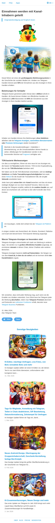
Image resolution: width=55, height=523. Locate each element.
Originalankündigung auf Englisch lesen (19, 20)
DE (50, 3)
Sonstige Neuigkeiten (27, 329)
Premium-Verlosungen (14, 143)
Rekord (8, 177)
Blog (21, 520)
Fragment (26, 154)
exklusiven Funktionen (23, 302)
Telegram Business (8, 305)
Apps (18, 3)
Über (16, 520)
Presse (27, 520)
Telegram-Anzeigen (21, 141)
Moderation (36, 520)
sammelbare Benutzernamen (41, 141)
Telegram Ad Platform (43, 224)
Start (3, 3)
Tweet (18, 319)
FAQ (10, 3)
